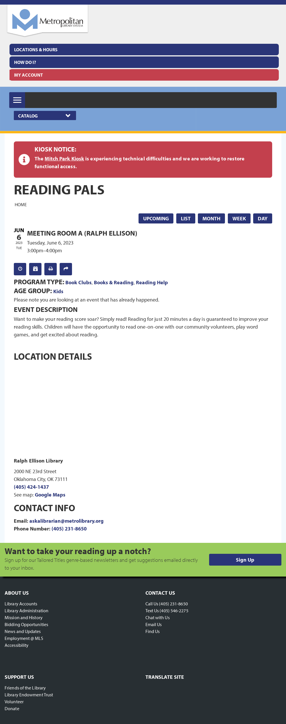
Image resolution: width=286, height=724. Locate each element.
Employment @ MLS (24, 638)
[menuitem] (144, 49)
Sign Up (245, 559)
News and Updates (23, 631)
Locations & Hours (36, 49)
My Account (28, 75)
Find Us (152, 631)
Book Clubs (78, 282)
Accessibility (17, 645)
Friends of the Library (25, 688)
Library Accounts (21, 604)
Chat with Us (157, 617)
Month (211, 218)
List (186, 218)
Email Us (153, 624)
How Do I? (25, 62)
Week (239, 218)
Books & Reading (114, 282)
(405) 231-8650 (69, 528)
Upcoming (156, 218)
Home (21, 204)
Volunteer (14, 701)
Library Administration (26, 610)
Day (263, 218)
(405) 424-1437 (31, 487)
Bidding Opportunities (26, 624)
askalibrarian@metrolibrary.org (66, 521)
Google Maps (50, 494)
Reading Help (152, 282)
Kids (58, 291)
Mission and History (24, 617)
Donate (12, 708)
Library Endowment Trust (29, 695)
